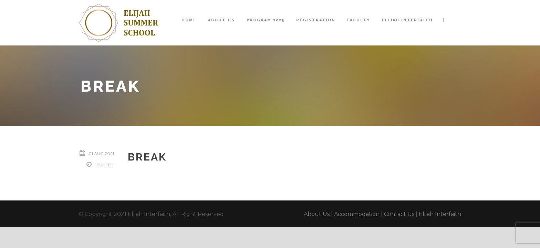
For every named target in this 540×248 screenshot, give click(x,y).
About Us (221, 20)
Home (188, 20)
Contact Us (399, 214)
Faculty (358, 20)
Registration (315, 20)
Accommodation (357, 214)
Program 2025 (265, 20)
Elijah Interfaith (407, 20)
